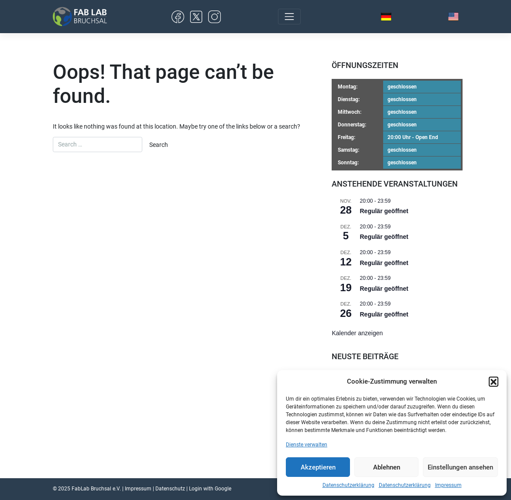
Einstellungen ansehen (460, 467)
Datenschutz (170, 489)
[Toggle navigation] (289, 16)
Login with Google (210, 489)
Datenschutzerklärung (348, 485)
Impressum (448, 485)
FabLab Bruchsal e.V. (96, 489)
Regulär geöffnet (384, 210)
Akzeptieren (318, 467)
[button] (493, 381)
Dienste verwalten (306, 445)
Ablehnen (386, 467)
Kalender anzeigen (357, 333)
